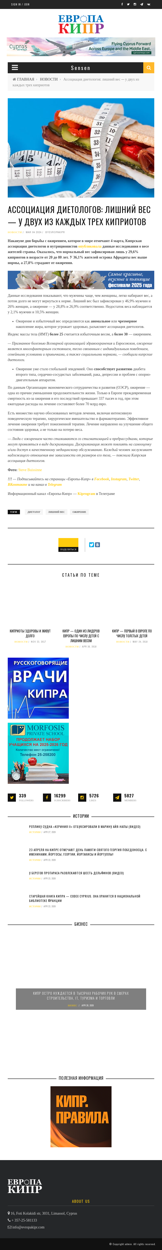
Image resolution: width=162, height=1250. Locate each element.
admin (128, 1244)
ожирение (79, 512)
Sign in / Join (20, 4)
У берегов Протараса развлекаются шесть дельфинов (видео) (76, 873)
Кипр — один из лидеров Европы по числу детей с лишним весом (81, 636)
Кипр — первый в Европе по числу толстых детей (132, 633)
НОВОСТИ (49, 79)
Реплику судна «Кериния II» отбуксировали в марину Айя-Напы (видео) (84, 826)
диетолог (33, 512)
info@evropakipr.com (28, 1227)
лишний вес (56, 512)
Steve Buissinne (30, 470)
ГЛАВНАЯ (25, 79)
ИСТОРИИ (35, 832)
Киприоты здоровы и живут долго (30, 633)
